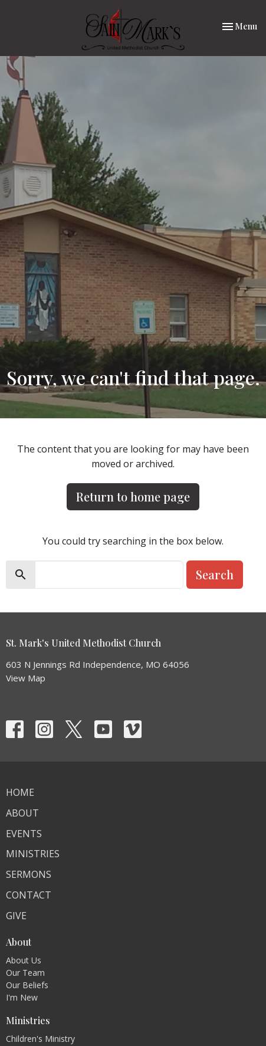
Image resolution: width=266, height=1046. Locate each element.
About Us (23, 960)
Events (24, 833)
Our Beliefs (27, 985)
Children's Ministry (40, 1038)
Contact (28, 894)
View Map (25, 678)
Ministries (33, 853)
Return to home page (133, 496)
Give (16, 915)
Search (215, 574)
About (22, 812)
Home (20, 792)
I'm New (22, 997)
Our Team (25, 972)
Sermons (28, 874)
